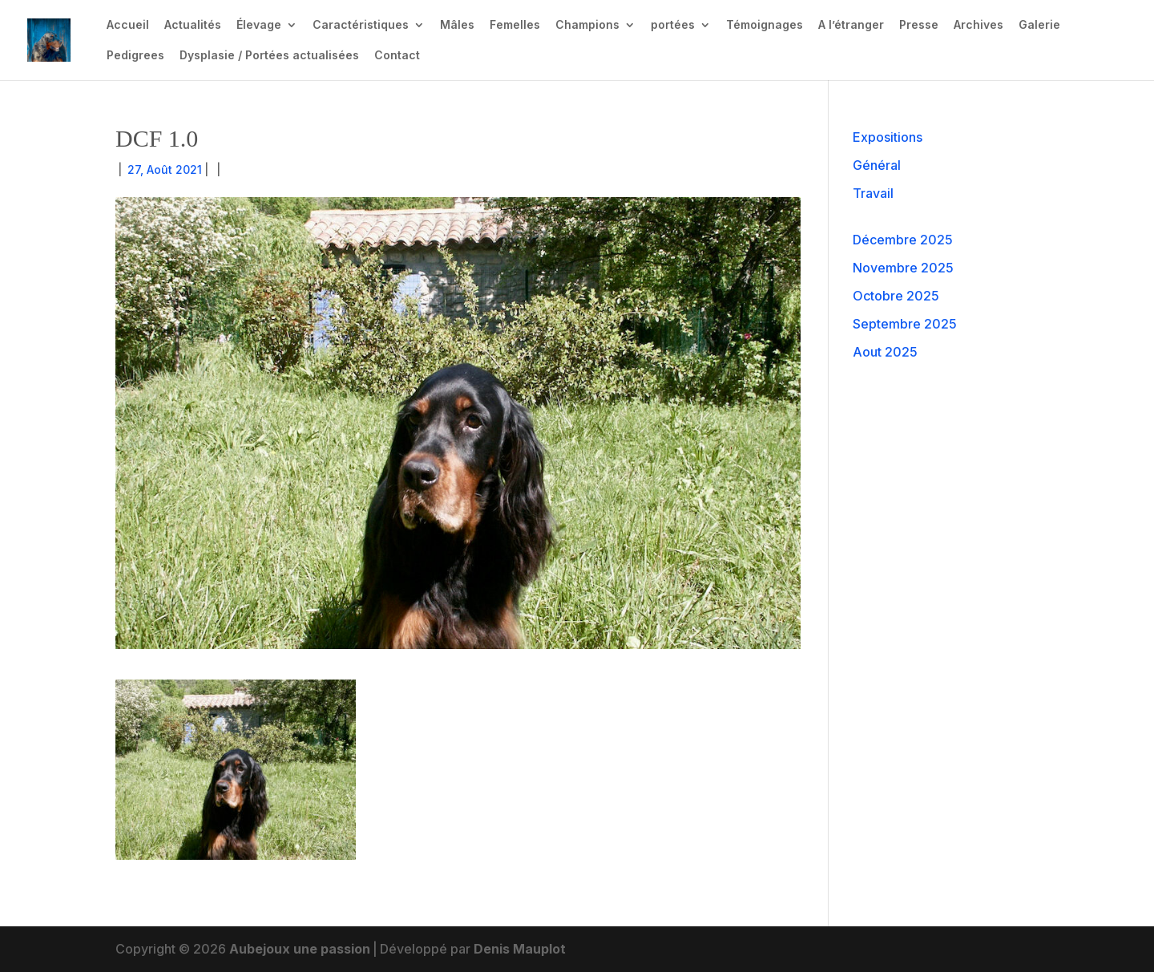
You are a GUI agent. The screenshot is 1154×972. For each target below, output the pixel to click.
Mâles (457, 25)
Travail (873, 193)
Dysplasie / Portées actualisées (269, 56)
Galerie (1039, 25)
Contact (397, 56)
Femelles (515, 25)
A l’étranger (851, 25)
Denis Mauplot (520, 949)
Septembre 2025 (905, 324)
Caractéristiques (361, 25)
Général (877, 165)
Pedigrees (135, 56)
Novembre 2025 (903, 268)
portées (673, 25)
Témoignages (764, 25)
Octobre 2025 (896, 296)
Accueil (128, 25)
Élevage (258, 25)
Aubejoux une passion (299, 949)
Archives (978, 25)
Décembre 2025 (903, 240)
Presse (918, 25)
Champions (587, 25)
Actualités (192, 25)
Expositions (887, 137)
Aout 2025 (885, 352)
